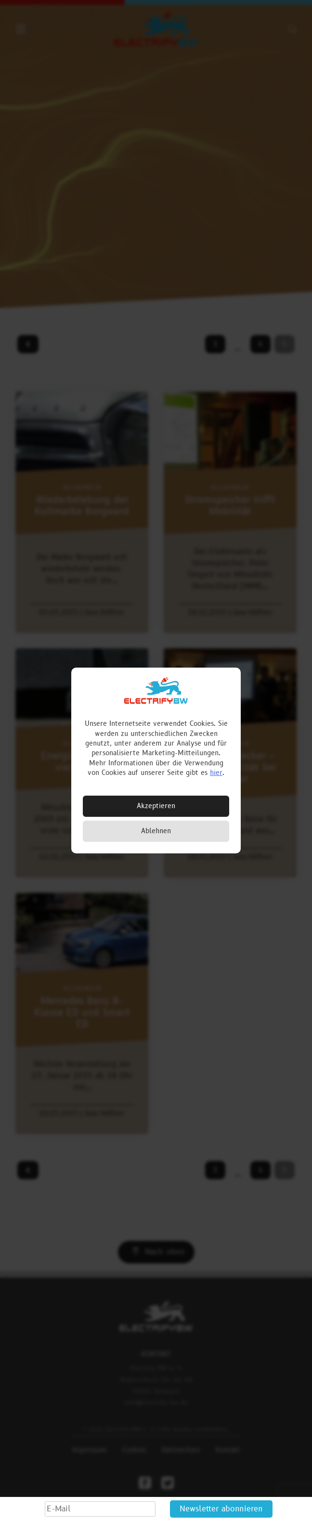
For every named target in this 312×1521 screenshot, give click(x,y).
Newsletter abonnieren (221, 1509)
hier (216, 772)
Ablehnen (156, 831)
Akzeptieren (156, 806)
